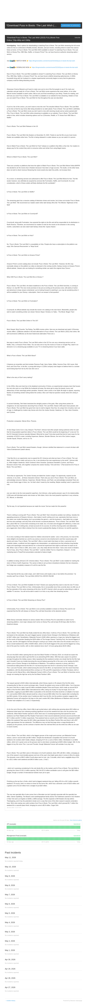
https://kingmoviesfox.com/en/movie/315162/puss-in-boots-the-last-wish (52, 61)
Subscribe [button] (77, 37)
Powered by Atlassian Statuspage (72, 1000)
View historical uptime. (76, 820)
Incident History (10, 1000)
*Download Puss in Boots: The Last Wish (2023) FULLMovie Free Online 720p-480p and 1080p (33, 39)
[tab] (7, 827)
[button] (71, 25)
